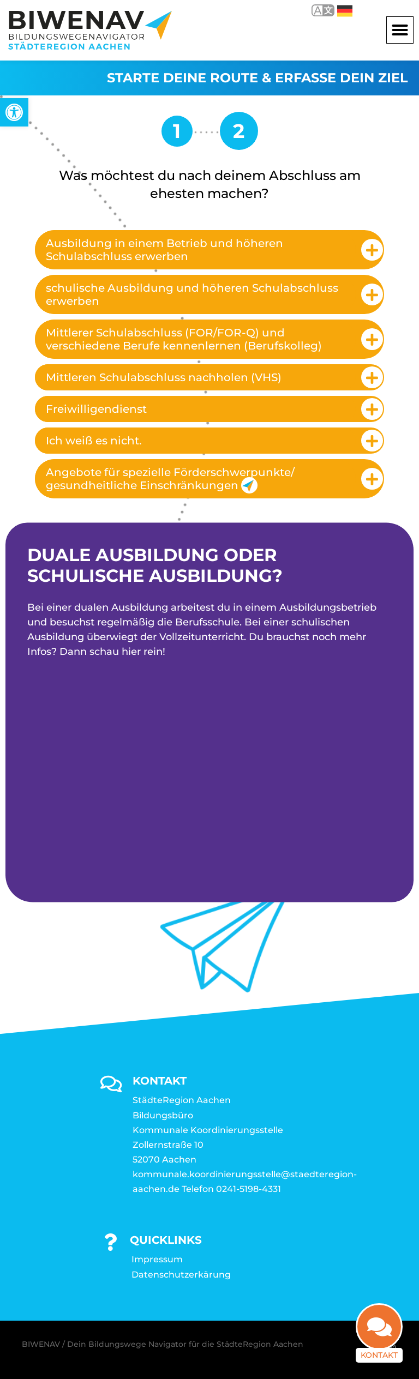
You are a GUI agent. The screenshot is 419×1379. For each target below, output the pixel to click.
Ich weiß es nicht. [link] (94, 440)
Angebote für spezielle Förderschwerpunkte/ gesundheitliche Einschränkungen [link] (170, 479)
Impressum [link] (157, 1259)
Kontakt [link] (379, 1355)
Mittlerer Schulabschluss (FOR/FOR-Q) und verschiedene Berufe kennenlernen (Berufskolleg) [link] (184, 339)
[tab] (209, 249)
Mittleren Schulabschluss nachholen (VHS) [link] (164, 377)
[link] (14, 112)
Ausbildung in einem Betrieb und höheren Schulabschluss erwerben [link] (164, 250)
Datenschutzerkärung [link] (181, 1274)
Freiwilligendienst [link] (96, 408)
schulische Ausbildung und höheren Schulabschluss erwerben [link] (192, 294)
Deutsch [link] (344, 10)
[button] (400, 30)
